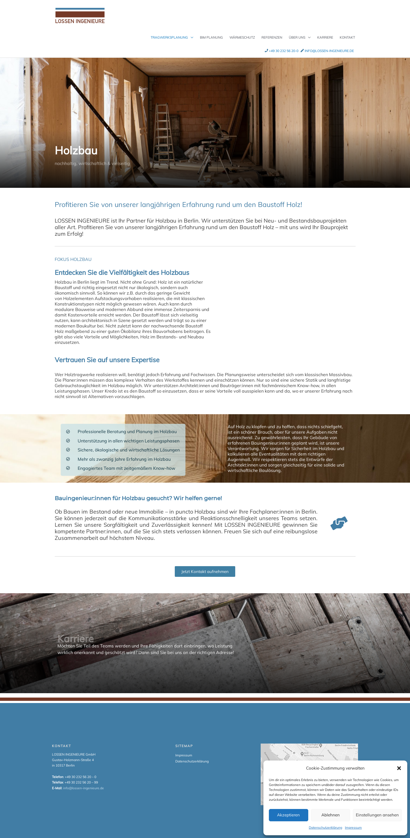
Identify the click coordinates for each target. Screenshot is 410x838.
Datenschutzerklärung (325, 827)
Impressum (353, 827)
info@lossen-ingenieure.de (329, 45)
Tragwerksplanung (169, 32)
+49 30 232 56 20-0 (283, 45)
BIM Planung (211, 32)
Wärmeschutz (242, 32)
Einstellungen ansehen (377, 814)
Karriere (325, 32)
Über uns (297, 32)
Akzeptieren (288, 814)
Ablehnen (330, 814)
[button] (399, 768)
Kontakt (347, 32)
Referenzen (271, 32)
